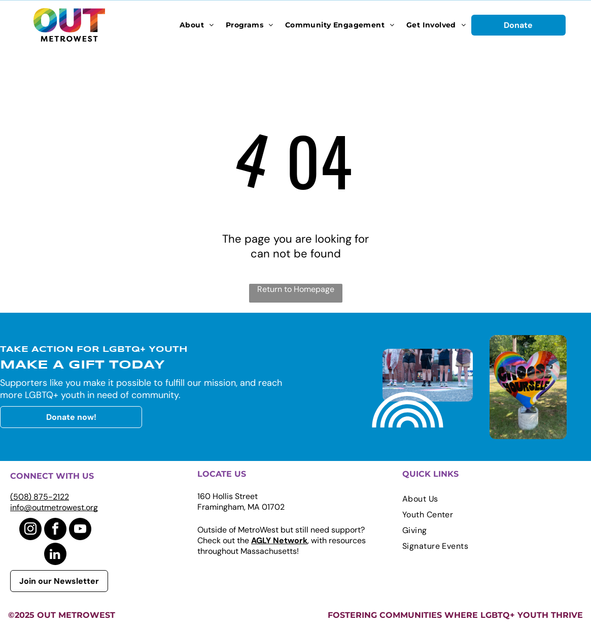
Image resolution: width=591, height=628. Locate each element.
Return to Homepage (295, 289)
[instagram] (30, 530)
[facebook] (55, 530)
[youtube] (80, 530)
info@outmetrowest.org (54, 507)
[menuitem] (197, 25)
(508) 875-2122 (39, 496)
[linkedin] (55, 555)
